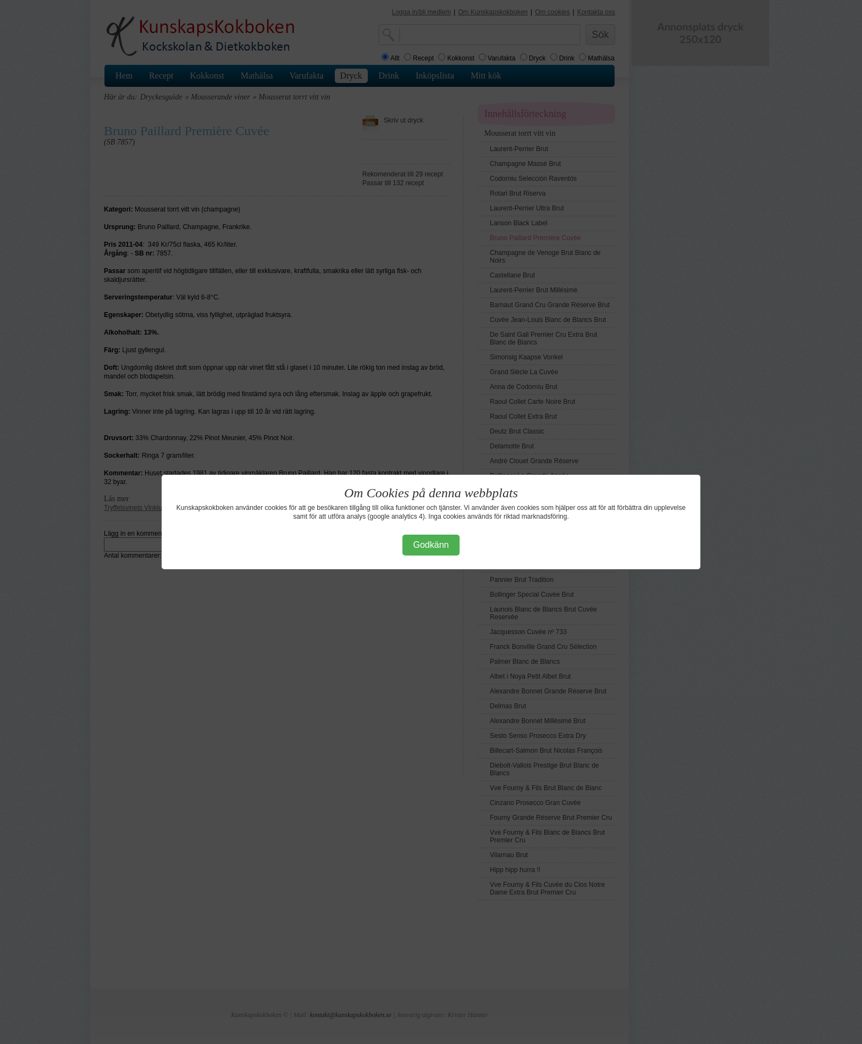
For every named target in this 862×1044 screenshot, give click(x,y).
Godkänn (431, 544)
